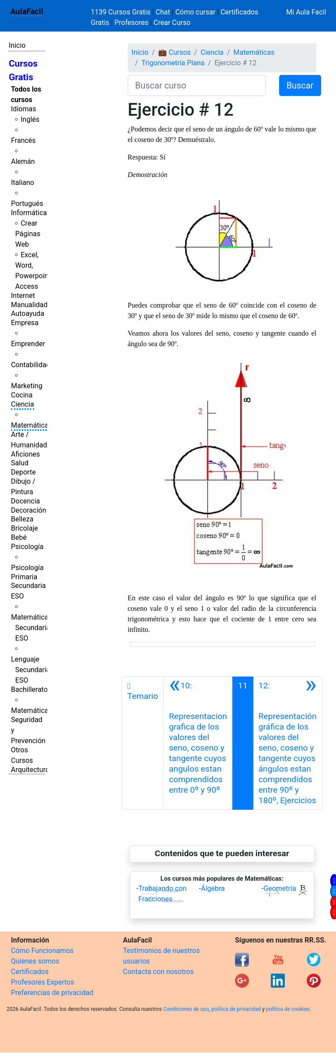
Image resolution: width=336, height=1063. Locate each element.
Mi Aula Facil (306, 12)
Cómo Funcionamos (42, 950)
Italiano (22, 182)
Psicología (27, 546)
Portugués (27, 203)
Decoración (28, 510)
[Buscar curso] (197, 85)
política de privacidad (236, 1009)
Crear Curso (172, 22)
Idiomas (23, 109)
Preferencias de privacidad (52, 993)
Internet (23, 295)
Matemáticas (31, 425)
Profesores (131, 22)
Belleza (22, 519)
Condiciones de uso (186, 1009)
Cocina (21, 395)
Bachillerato (29, 689)
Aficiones (25, 454)
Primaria (24, 577)
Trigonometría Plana (172, 63)
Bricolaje (24, 528)
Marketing (26, 386)
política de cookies (288, 1009)
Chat (163, 12)
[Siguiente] (287, 743)
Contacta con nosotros (158, 971)
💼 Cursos (174, 52)
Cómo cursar (195, 12)
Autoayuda (27, 313)
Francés (23, 140)
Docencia (25, 501)
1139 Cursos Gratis (121, 12)
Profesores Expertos (42, 982)
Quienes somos (35, 961)
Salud (19, 463)
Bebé (19, 537)
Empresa (24, 323)
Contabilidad (30, 365)
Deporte (23, 472)
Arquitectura (30, 769)
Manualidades (33, 305)
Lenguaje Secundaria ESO (30, 669)
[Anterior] (198, 743)
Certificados (30, 971)
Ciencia (22, 404)
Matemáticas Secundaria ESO (31, 627)
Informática (29, 213)
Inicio (17, 45)
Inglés (30, 119)
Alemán (23, 161)
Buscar (300, 85)
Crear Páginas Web (27, 233)
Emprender (28, 344)
